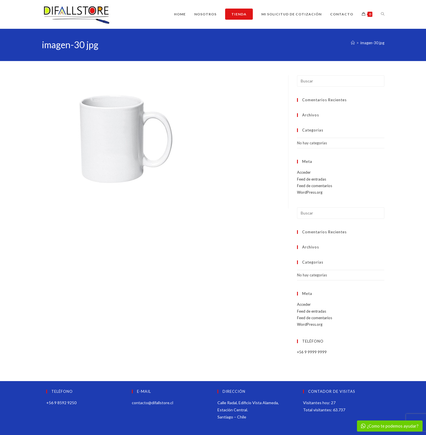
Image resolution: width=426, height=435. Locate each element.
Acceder (304, 172)
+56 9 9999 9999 (312, 352)
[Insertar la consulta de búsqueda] (340, 81)
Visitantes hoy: (317, 402)
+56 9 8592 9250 (61, 402)
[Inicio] (353, 43)
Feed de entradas (311, 179)
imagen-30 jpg (372, 43)
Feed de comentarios (314, 185)
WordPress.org (309, 192)
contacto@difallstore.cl (152, 402)
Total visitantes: (318, 409)
